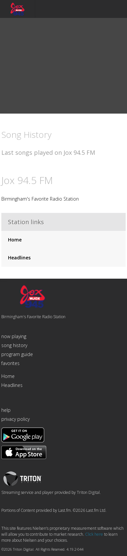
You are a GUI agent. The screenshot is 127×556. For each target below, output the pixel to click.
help (6, 410)
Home (15, 239)
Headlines (19, 257)
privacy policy (15, 419)
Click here (94, 534)
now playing (13, 336)
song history (14, 345)
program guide (17, 354)
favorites (10, 363)
